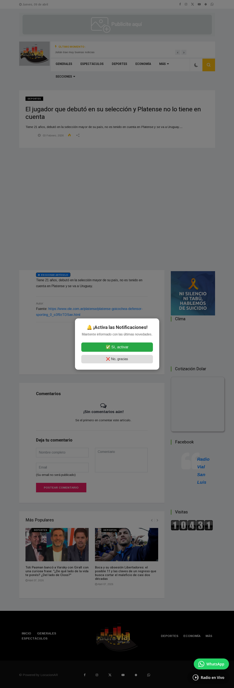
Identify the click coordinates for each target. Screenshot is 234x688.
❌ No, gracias (117, 359)
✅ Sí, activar (117, 347)
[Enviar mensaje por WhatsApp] (211, 663)
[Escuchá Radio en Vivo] (208, 677)
